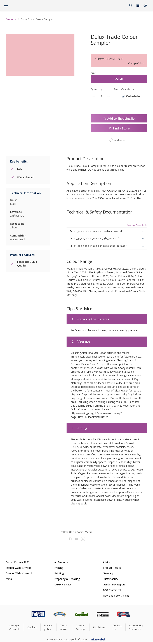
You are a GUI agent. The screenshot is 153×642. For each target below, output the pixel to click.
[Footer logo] (23, 614)
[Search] (131, 5)
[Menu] (6, 5)
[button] (145, 5)
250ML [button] (119, 79)
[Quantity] (101, 96)
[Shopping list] (138, 5)
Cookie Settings (80, 627)
